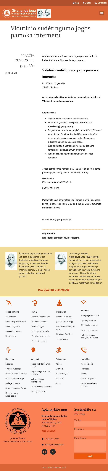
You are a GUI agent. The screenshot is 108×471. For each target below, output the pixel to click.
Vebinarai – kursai (89, 330)
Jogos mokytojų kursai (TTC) (40, 365)
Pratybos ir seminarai (41, 336)
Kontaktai (85, 359)
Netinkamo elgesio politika (89, 384)
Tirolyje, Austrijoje (13, 369)
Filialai (83, 373)
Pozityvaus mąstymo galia (65, 327)
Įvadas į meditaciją (64, 321)
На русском (10, 336)
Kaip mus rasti (49, 431)
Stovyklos (9, 359)
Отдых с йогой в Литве (15, 388)
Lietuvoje (9, 364)
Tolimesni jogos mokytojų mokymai (89, 336)
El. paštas (79, 429)
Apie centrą (61, 359)
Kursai (34, 312)
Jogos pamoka (12, 312)
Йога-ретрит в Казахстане (11, 394)
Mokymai (34, 359)
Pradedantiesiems (40, 321)
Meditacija (61, 312)
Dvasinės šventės (64, 334)
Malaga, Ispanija (12, 383)
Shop (58, 383)
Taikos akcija (62, 339)
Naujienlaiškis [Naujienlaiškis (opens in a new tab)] (87, 364)
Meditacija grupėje (64, 317)
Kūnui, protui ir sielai (40, 331)
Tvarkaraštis (10, 317)
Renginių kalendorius (41, 317)
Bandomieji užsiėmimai (15, 321)
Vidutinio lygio (37, 326)
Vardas (77, 420)
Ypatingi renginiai (39, 341)
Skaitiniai (59, 369)
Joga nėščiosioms (13, 331)
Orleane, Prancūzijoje (14, 378)
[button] (101, 13)
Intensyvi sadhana (38, 391)
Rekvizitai (85, 369)
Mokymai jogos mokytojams (37, 380)
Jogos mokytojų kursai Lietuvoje (40, 372)
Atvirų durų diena (12, 326)
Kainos (59, 364)
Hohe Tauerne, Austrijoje (16, 373)
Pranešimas (80, 438)
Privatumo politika (88, 378)
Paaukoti (59, 378)
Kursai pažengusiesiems (41, 386)
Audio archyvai (62, 373)
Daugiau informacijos (54, 289)
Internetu (85, 310)
